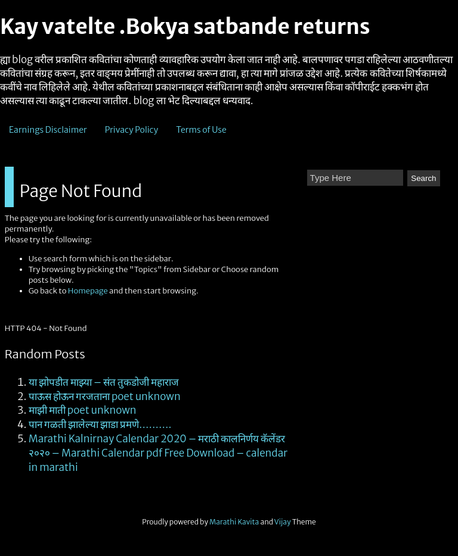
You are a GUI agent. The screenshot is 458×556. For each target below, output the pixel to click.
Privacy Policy (132, 129)
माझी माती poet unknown (83, 410)
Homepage (88, 291)
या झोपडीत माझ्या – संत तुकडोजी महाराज (104, 382)
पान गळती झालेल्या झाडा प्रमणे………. (100, 424)
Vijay (283, 521)
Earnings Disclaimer (48, 129)
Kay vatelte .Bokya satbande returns (185, 27)
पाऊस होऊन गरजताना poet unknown (105, 396)
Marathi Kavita (234, 521)
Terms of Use (201, 129)
